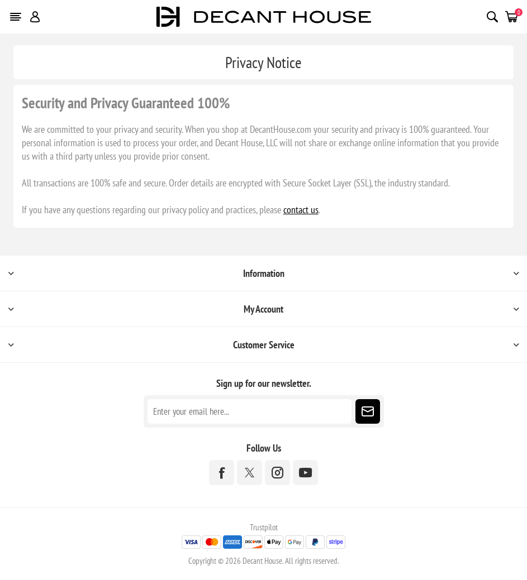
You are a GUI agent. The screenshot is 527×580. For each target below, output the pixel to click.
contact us (301, 209)
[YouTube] (305, 472)
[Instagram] (277, 472)
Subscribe (367, 411)
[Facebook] (221, 472)
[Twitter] (249, 472)
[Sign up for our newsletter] (250, 411)
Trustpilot (264, 527)
